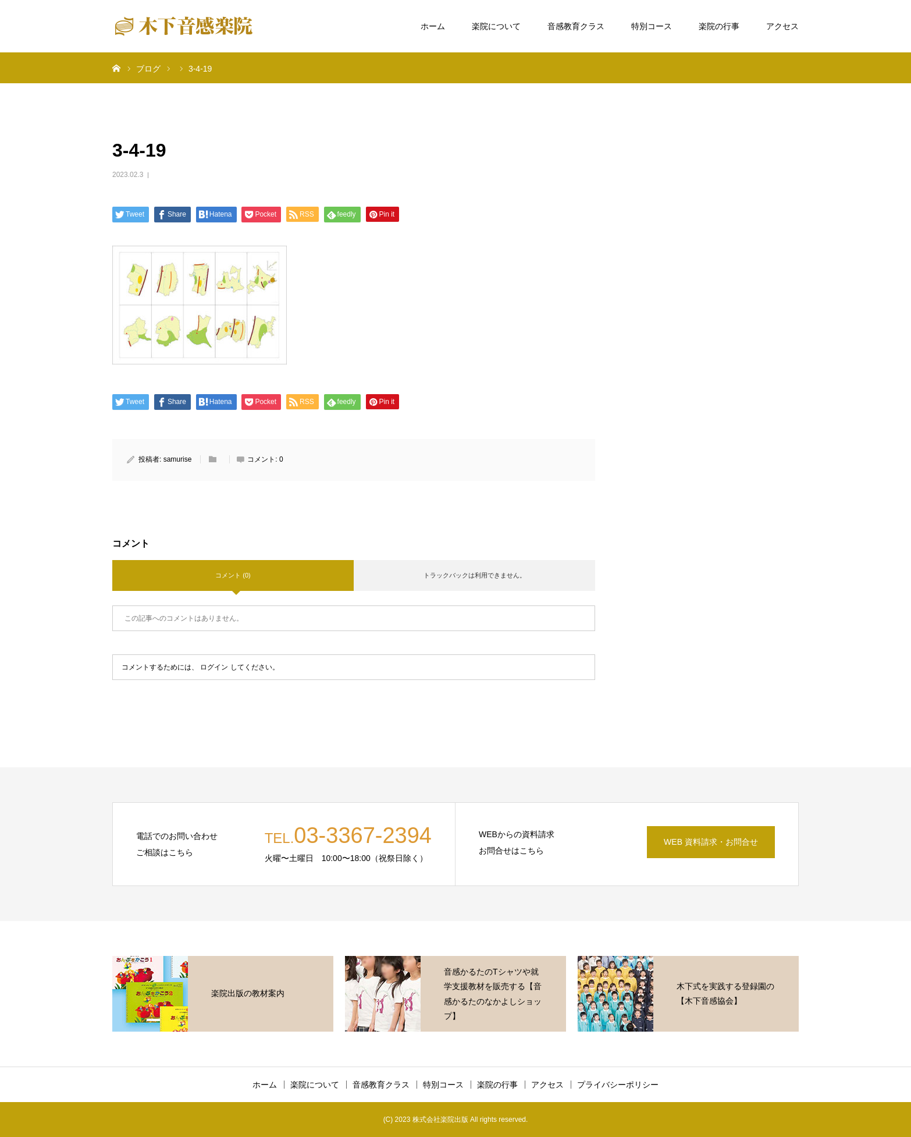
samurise (177, 459)
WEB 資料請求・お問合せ (711, 841)
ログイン (214, 667)
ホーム (433, 26)
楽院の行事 (719, 26)
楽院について (496, 26)
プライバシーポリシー (618, 1085)
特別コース (651, 26)
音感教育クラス (575, 26)
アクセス (782, 26)
